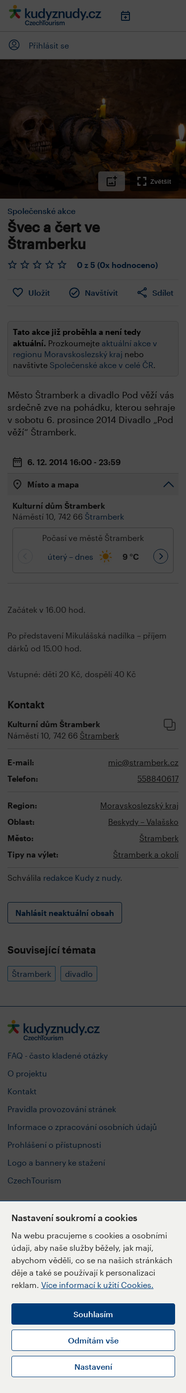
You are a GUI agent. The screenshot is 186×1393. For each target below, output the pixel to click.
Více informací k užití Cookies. (97, 1284)
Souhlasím (93, 1314)
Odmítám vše (93, 1340)
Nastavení (93, 1366)
